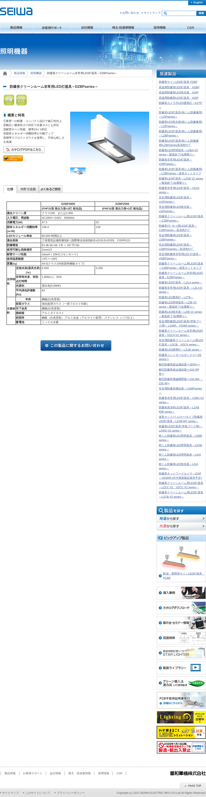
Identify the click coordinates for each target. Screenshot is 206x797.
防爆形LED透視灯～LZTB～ (176, 297)
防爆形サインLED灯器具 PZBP (178, 82)
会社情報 (87, 27)
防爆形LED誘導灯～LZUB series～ (180, 349)
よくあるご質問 (50, 189)
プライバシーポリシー (71, 792)
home (6, 73)
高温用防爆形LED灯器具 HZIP (178, 97)
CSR (191, 27)
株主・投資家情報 (123, 27)
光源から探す (181, 526)
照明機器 (36, 73)
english (197, 2)
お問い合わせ (130, 12)
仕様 (10, 189)
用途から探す (181, 518)
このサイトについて (37, 792)
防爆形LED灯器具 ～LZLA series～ (180, 282)
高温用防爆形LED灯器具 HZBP (179, 87)
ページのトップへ (193, 786)
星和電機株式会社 (16, 11)
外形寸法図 (28, 189)
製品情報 (16, 27)
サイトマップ (152, 12)
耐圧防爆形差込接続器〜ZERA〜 (179, 364)
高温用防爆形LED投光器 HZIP (178, 92)
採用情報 (160, 27)
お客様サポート (51, 27)
